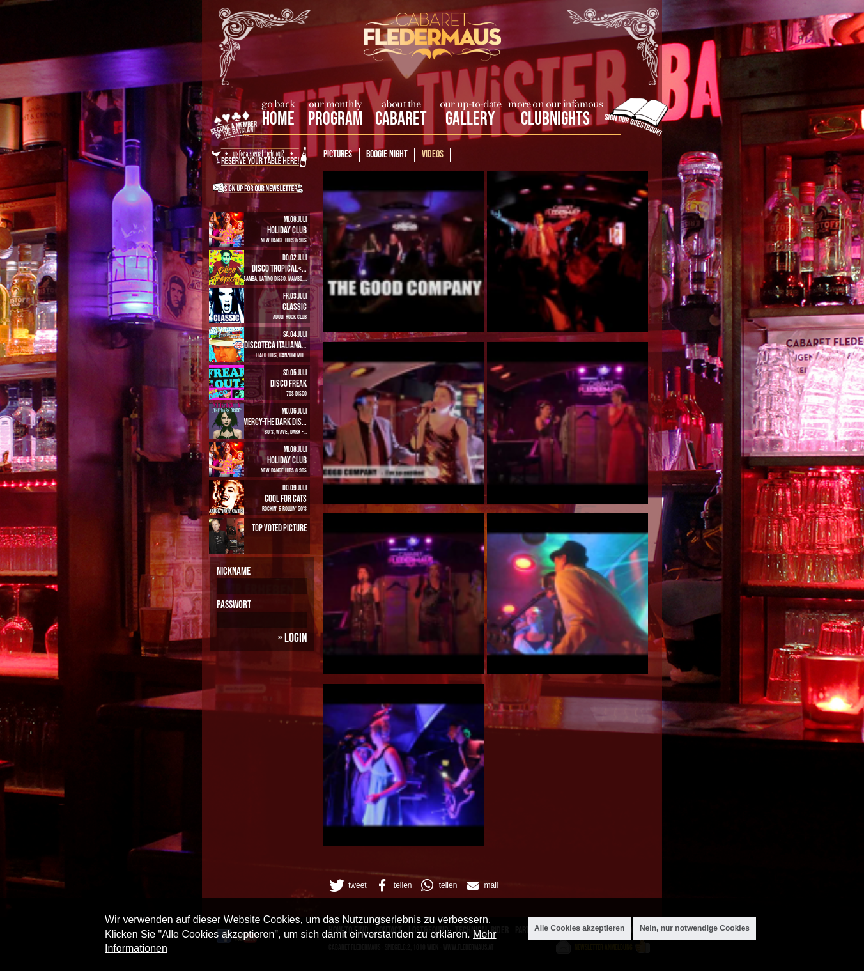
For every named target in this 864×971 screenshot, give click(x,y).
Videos (433, 154)
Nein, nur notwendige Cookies (695, 928)
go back (278, 103)
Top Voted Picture (279, 528)
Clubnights (555, 119)
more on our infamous (555, 103)
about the (401, 103)
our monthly (335, 103)
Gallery (470, 119)
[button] (347, 885)
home (278, 119)
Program (335, 119)
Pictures (337, 154)
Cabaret (401, 119)
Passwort (234, 604)
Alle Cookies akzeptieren (579, 928)
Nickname (234, 571)
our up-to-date (470, 103)
